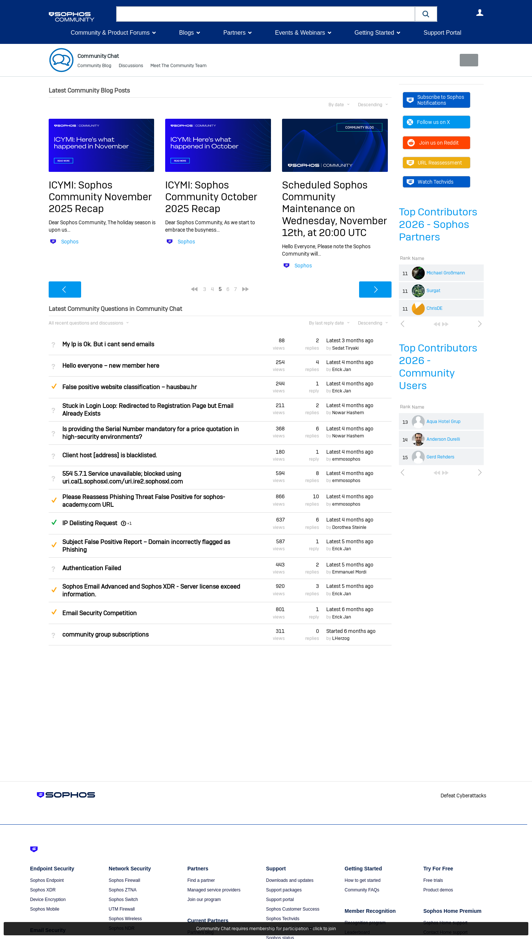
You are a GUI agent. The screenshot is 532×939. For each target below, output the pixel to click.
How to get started (362, 880)
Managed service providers (213, 890)
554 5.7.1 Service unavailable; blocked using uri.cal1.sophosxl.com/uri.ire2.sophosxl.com (122, 477)
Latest (349, 340)
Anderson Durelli (443, 439)
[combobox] (266, 14)
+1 (129, 523)
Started (351, 631)
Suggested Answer (54, 386)
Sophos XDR (43, 890)
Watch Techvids (430, 182)
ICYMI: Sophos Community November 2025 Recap (100, 196)
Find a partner (201, 880)
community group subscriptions (105, 634)
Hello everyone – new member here (110, 366)
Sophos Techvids (282, 918)
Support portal (279, 899)
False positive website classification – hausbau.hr (129, 387)
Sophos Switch (123, 899)
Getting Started (374, 33)
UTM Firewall (122, 909)
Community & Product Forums (110, 33)
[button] (426, 13)
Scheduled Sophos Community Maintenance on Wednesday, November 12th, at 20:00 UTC (334, 208)
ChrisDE (434, 308)
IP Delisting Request (89, 523)
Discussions (131, 66)
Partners (234, 33)
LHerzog (341, 638)
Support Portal (442, 33)
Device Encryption (48, 899)
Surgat (434, 291)
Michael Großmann (446, 273)
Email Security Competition (99, 613)
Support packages (284, 890)
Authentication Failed (91, 568)
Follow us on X (428, 122)
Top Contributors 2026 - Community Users (438, 366)
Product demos (438, 890)
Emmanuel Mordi (349, 572)
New (466, 60)
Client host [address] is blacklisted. (109, 455)
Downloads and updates (289, 880)
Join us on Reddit (433, 142)
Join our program (204, 899)
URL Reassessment (434, 162)
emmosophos (346, 459)
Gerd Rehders (440, 457)
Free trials (433, 880)
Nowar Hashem (348, 413)
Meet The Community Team (178, 66)
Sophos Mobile (44, 909)
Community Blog (94, 66)
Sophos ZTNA (122, 890)
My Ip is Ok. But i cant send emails (108, 344)
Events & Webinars (300, 33)
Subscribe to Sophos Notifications (435, 100)
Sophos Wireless (125, 918)
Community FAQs (362, 890)
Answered (54, 522)
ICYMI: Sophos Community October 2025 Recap (211, 196)
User (480, 12)
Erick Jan (341, 370)
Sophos (70, 241)
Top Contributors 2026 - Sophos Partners (438, 224)
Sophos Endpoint (47, 880)
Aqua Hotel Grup (443, 422)
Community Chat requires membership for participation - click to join (266, 929)
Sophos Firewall (124, 880)
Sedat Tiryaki (345, 348)
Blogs (186, 33)
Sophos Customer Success (292, 909)
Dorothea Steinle (349, 527)
